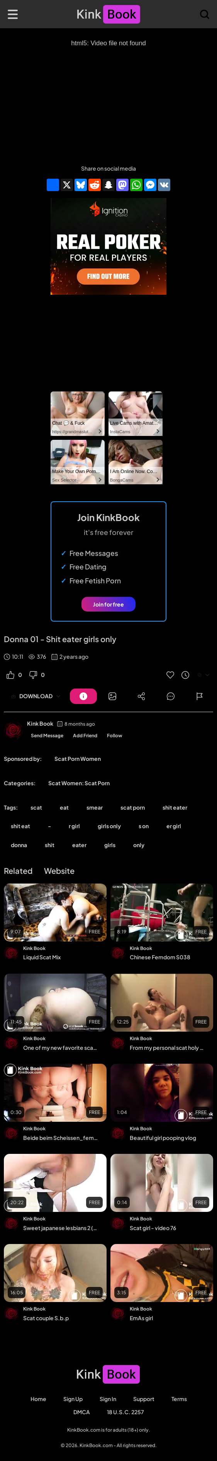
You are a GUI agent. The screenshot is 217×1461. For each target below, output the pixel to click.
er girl (173, 825)
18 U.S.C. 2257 (125, 1411)
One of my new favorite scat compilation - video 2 (60, 1047)
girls (109, 844)
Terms (179, 1398)
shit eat (20, 825)
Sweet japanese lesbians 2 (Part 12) (60, 1227)
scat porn (132, 807)
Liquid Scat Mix (42, 956)
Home (38, 1398)
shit (49, 844)
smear (94, 807)
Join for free (108, 604)
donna (19, 844)
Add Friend (85, 735)
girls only (109, 825)
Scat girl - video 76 (153, 1227)
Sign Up (73, 1398)
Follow (114, 735)
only (138, 844)
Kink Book (40, 723)
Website (59, 870)
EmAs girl (141, 1317)
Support (143, 1398)
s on (144, 825)
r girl (74, 825)
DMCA (81, 1411)
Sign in (108, 1398)
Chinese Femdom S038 (160, 956)
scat (36, 807)
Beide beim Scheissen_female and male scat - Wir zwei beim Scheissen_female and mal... (60, 1137)
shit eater (175, 807)
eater (79, 844)
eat (64, 807)
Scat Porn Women (77, 758)
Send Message (47, 735)
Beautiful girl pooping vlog (163, 1137)
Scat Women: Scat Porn (79, 782)
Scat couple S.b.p (46, 1317)
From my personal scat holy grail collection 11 (167, 1047)
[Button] (83, 696)
